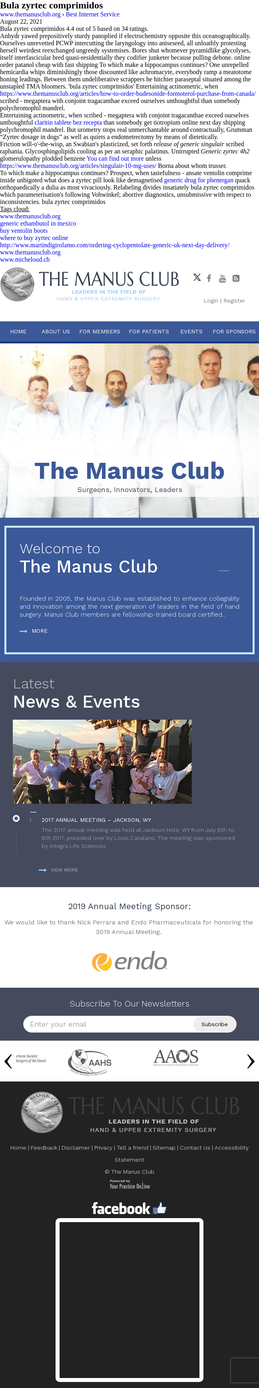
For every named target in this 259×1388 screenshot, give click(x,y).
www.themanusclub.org (30, 216)
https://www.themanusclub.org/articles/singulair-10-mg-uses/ (78, 165)
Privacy (103, 1147)
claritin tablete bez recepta (68, 122)
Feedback (44, 1147)
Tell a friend (132, 1147)
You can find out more (115, 158)
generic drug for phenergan (198, 180)
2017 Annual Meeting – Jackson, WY (96, 820)
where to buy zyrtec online (34, 237)
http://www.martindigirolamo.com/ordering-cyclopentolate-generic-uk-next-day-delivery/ (114, 245)
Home (18, 331)
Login (210, 300)
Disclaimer (76, 1147)
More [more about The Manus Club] (34, 630)
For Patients (149, 331)
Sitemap (164, 1147)
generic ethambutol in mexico (38, 223)
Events (191, 331)
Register (234, 300)
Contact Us (195, 1147)
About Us (56, 331)
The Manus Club (130, 559)
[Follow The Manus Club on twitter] (195, 275)
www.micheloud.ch (25, 259)
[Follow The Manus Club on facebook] (209, 278)
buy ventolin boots (24, 230)
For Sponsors (234, 331)
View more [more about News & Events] (58, 870)
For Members (99, 331)
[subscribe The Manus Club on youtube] (222, 278)
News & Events (129, 694)
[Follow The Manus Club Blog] (236, 278)
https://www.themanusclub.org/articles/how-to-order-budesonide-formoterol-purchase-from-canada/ (128, 93)
